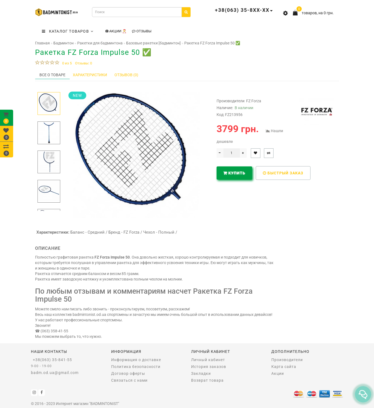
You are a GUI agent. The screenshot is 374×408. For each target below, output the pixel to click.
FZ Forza (253, 101)
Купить (234, 173)
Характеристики (90, 75)
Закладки (201, 373)
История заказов (208, 366)
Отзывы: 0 (83, 63)
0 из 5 (66, 63)
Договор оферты (128, 373)
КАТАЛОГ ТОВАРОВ (67, 31)
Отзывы (141, 31)
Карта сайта (283, 366)
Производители (287, 360)
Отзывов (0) (126, 75)
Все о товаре (52, 75)
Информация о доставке (136, 360)
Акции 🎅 (115, 31)
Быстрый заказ (283, 173)
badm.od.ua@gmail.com (55, 372)
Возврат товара (207, 380)
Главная (42, 43)
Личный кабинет (208, 360)
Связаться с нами (129, 380)
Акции (277, 373)
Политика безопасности (135, 366)
